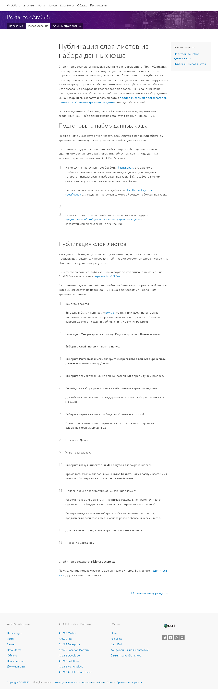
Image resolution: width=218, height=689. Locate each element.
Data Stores (67, 5)
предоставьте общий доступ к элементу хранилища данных (104, 219)
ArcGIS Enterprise (20, 5)
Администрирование (67, 25)
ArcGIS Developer (70, 655)
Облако (82, 5)
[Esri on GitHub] (176, 637)
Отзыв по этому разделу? (150, 593)
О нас (114, 633)
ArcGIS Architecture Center (75, 672)
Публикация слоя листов (190, 64)
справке (107, 276)
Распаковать (126, 167)
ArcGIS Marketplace (71, 666)
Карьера (116, 638)
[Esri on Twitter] (164, 637)
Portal (41, 5)
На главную (16, 25)
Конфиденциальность (67, 682)
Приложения (98, 5)
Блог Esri (116, 644)
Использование (38, 25)
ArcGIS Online (67, 633)
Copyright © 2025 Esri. (19, 682)
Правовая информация (130, 682)
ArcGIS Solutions (69, 661)
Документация (16, 666)
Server (11, 644)
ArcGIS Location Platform (74, 650)
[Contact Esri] (182, 637)
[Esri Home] (169, 625)
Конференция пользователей (130, 650)
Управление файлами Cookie (98, 682)
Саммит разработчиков (126, 655)
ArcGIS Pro (65, 638)
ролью (109, 312)
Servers (52, 5)
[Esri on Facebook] (170, 637)
